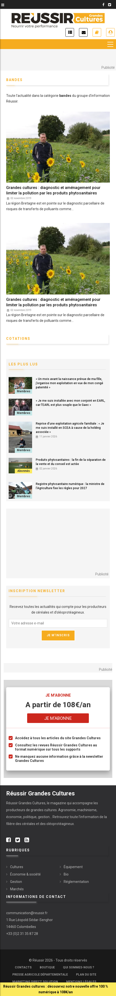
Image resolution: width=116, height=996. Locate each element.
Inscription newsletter (83, 32)
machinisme (87, 810)
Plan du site (86, 974)
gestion (44, 817)
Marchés (17, 889)
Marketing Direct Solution (35, 981)
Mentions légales (81, 981)
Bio (66, 874)
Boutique (47, 967)
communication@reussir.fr (27, 913)
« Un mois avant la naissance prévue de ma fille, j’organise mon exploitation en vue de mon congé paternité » (69, 383)
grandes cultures (44, 810)
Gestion (16, 882)
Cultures (16, 867)
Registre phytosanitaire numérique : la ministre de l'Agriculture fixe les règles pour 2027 (70, 486)
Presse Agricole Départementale (40, 974)
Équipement (73, 867)
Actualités (69, 32)
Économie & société (25, 874)
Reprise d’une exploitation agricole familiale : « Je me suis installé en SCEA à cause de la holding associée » (70, 428)
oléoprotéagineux (60, 824)
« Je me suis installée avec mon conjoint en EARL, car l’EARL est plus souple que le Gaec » (70, 403)
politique (30, 817)
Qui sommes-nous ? (78, 967)
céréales (29, 824)
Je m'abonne (97, 32)
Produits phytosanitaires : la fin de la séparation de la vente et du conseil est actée (71, 462)
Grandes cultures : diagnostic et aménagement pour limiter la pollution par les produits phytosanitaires (53, 190)
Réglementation (76, 882)
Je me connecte (110, 32)
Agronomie (67, 810)
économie (14, 817)
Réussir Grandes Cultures (25, 803)
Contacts (23, 967)
